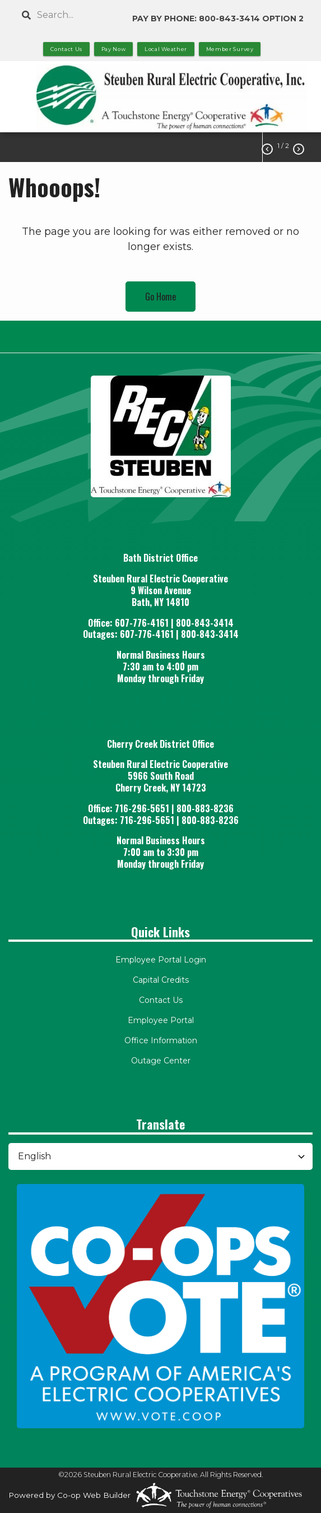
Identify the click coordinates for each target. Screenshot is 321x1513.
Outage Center (160, 1061)
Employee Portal (161, 1020)
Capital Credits (161, 980)
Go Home (160, 296)
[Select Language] (160, 1156)
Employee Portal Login (160, 960)
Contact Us (161, 1000)
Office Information (160, 1040)
